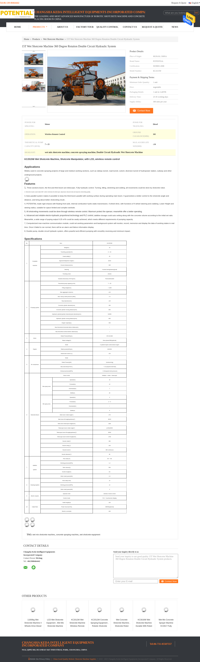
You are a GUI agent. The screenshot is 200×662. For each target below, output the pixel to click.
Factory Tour (84, 27)
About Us (62, 27)
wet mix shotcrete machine (43, 535)
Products (40, 27)
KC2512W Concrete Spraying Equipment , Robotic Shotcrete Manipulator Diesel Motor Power (100, 626)
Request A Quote (178, 3)
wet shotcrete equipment (90, 535)
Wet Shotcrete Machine (53, 39)
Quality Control (107, 27)
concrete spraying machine (67, 535)
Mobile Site (33, 659)
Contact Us (130, 27)
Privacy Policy (44, 659)
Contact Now (144, 110)
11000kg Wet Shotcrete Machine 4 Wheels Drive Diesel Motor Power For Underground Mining (33, 626)
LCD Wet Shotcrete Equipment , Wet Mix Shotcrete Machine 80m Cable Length (55, 624)
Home (17, 27)
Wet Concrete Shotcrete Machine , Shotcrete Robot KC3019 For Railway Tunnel (121, 626)
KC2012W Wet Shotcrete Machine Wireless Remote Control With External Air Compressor (77, 626)
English (196, 3)
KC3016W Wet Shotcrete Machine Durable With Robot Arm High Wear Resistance (144, 626)
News (175, 27)
